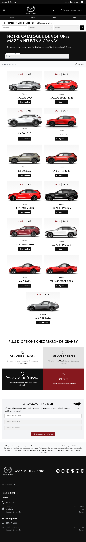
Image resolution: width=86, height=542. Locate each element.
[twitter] (58, 453)
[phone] (54, 10)
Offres (74, 18)
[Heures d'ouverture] (71, 2)
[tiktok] (72, 453)
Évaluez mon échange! (43, 416)
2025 (32, 74)
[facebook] (67, 453)
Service (54, 18)
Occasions (32, 18)
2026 (24, 74)
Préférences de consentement (13, 526)
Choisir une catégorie (15, 54)
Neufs (12, 18)
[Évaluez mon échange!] (82, 27)
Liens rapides (7, 466)
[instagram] (82, 453)
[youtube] (62, 453)
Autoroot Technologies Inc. (49, 533)
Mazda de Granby (9, 2)
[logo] (30, 10)
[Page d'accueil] (7, 454)
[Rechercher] (82, 2)
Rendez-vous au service (71, 10)
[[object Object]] (79, 64)
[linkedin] (77, 453)
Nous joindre (8, 476)
